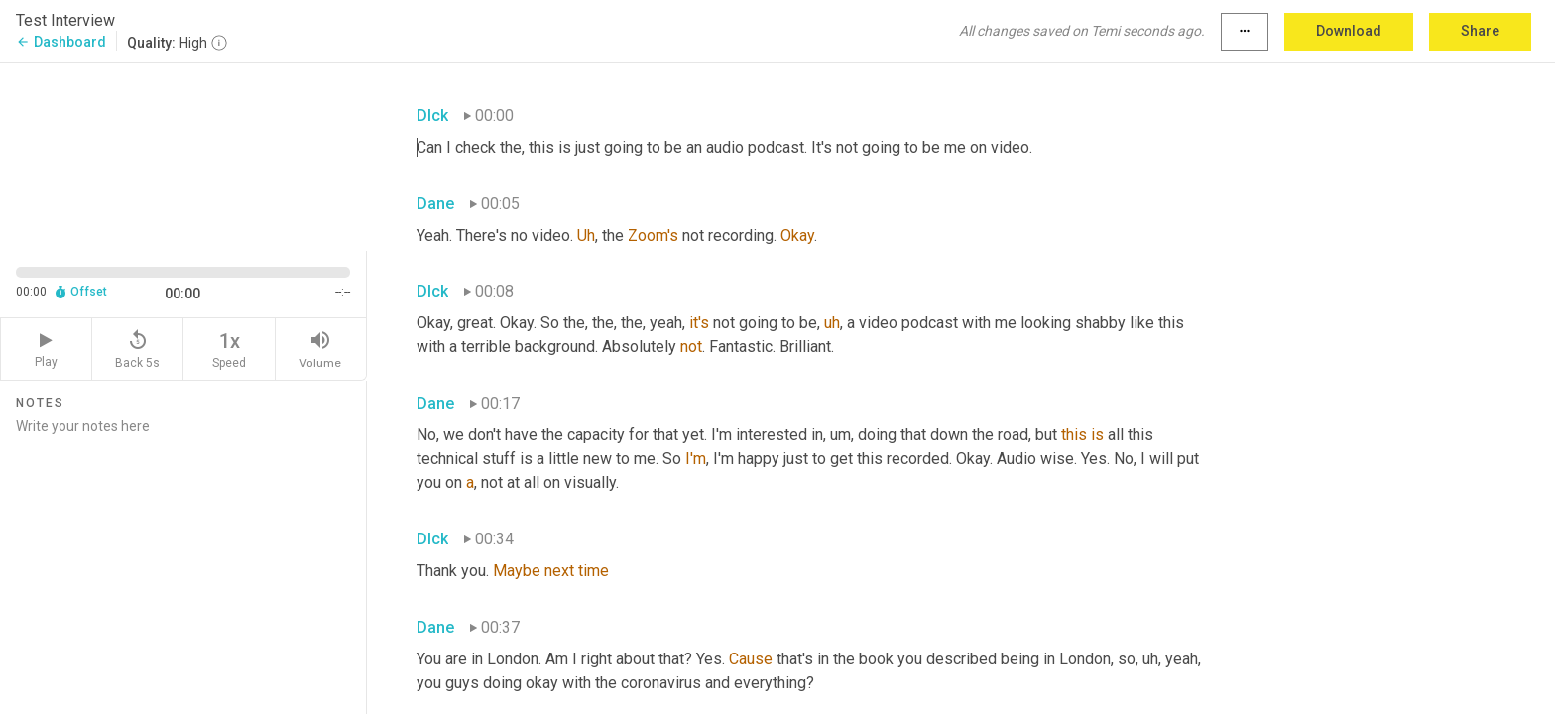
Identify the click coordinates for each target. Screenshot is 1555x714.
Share (1480, 31)
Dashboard (61, 42)
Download (1348, 31)
